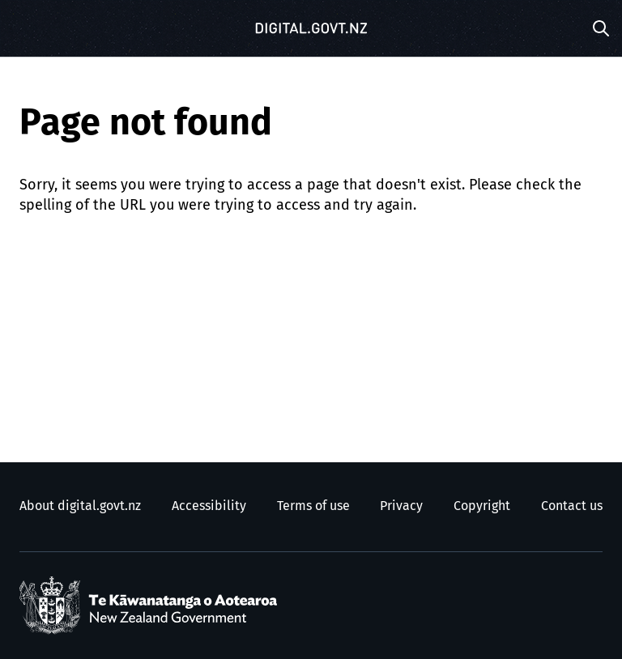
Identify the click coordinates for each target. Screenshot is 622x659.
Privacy (401, 506)
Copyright (482, 506)
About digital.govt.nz (80, 506)
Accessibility (209, 506)
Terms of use (313, 506)
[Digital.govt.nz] (311, 28)
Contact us (572, 506)
